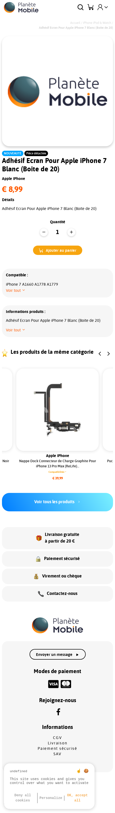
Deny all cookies (23, 797)
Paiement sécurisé (57, 749)
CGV (57, 738)
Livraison (57, 743)
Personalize (50, 798)
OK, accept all (77, 797)
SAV (57, 754)
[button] (57, 250)
